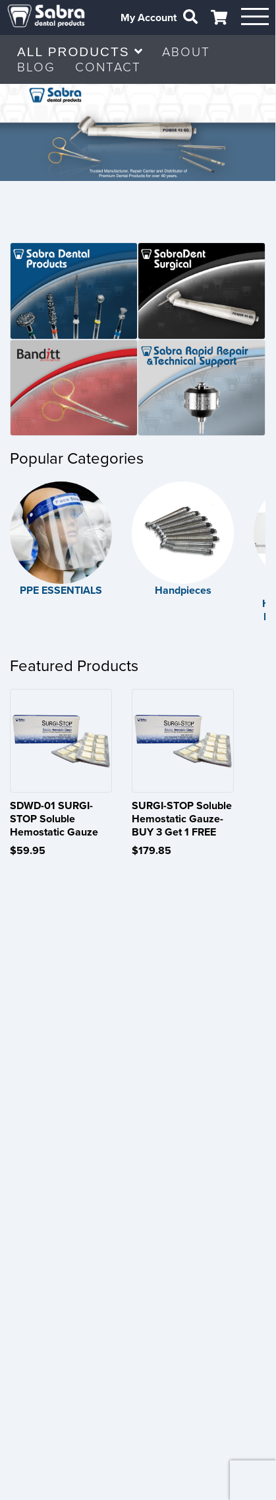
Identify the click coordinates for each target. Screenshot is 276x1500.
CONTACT (108, 67)
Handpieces (181, 589)
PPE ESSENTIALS (61, 589)
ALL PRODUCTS (79, 52)
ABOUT (186, 51)
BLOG (36, 67)
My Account (147, 17)
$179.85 (151, 848)
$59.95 (27, 848)
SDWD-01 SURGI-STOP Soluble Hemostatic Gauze (54, 817)
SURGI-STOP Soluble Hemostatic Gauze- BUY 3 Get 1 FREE (181, 817)
